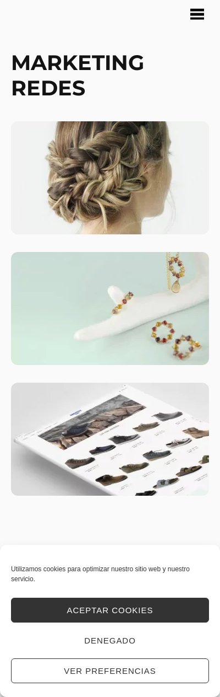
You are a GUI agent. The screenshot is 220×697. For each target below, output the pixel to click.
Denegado (110, 640)
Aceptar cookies (110, 610)
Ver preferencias (110, 670)
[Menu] (197, 14)
